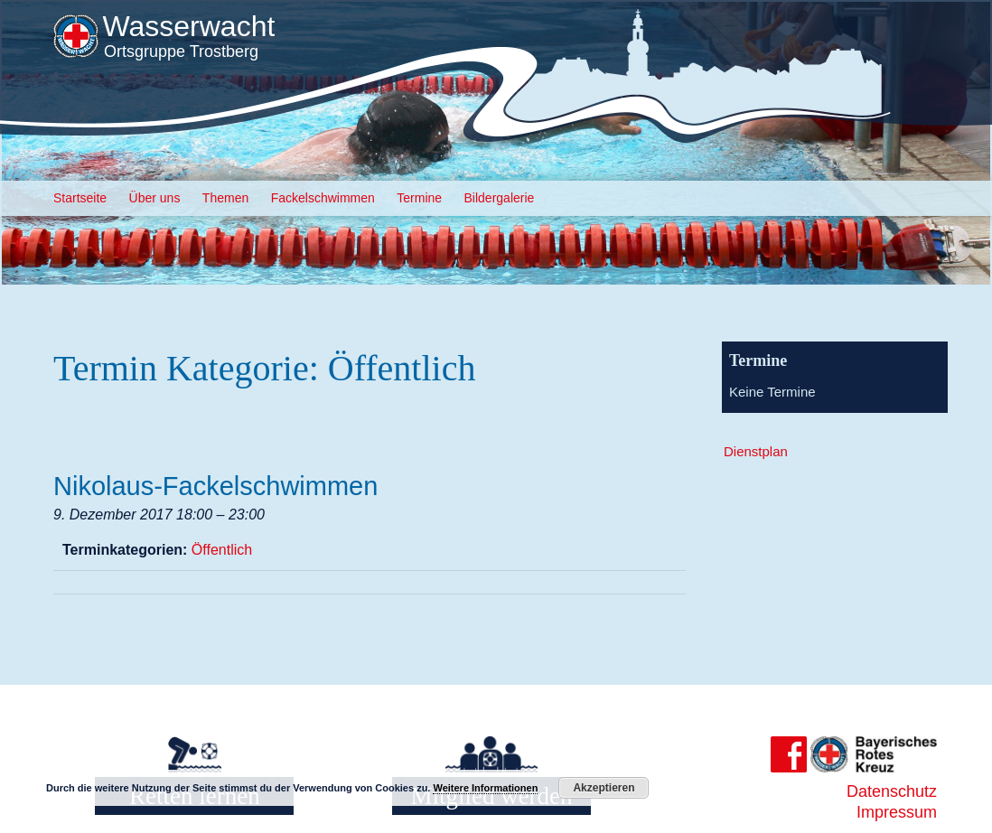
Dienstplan (756, 451)
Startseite (80, 198)
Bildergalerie (499, 198)
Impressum (896, 812)
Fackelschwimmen (323, 198)
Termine (419, 198)
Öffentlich (222, 549)
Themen (225, 198)
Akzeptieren (603, 788)
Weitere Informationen (485, 787)
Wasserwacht (188, 26)
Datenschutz (892, 791)
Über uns (155, 198)
